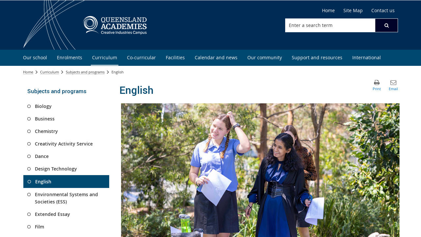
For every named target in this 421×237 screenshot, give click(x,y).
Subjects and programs (85, 71)
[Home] (328, 10)
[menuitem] (35, 58)
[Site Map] (353, 10)
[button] (386, 25)
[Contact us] (383, 10)
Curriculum (49, 71)
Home (28, 71)
